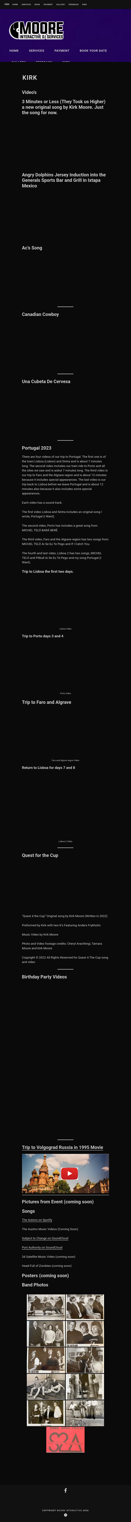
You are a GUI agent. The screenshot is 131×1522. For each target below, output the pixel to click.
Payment (48, 5)
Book (37, 5)
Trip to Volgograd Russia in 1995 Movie (62, 1147)
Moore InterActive (70, 1510)
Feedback (74, 5)
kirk (84, 5)
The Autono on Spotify (37, 1220)
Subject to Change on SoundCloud (45, 1238)
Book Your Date (93, 50)
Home (15, 5)
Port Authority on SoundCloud (42, 1247)
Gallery (60, 5)
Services (26, 5)
